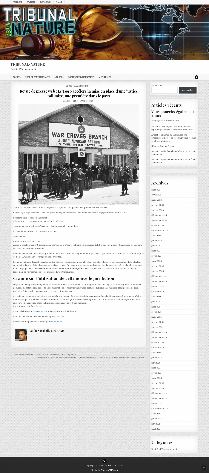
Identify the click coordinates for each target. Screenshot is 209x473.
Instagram (45, 2)
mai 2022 (155, 429)
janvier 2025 (157, 271)
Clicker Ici (60, 322)
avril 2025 (156, 256)
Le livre (61, 316)
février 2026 (157, 205)
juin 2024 (155, 302)
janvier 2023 (157, 388)
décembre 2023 (159, 332)
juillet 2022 (156, 419)
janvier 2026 (157, 210)
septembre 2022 (159, 408)
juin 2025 (155, 246)
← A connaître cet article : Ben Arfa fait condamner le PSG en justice (43, 355)
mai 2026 (155, 190)
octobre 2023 (157, 342)
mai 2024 (155, 307)
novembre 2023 (159, 337)
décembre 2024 (159, 276)
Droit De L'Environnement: (79, 85)
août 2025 (156, 235)
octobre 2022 (157, 403)
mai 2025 (155, 251)
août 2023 (156, 352)
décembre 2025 (159, 215)
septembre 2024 (159, 291)
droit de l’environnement (81, 77)
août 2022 (156, 414)
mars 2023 (156, 378)
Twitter (31, 2)
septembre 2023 (159, 347)
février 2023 (157, 383)
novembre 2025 (159, 220)
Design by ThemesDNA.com (104, 470)
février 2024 (157, 322)
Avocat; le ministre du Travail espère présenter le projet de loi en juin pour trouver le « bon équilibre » (173, 138)
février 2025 (157, 266)
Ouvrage (42, 311)
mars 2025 (156, 261)
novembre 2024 (159, 281)
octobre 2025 (157, 225)
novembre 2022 (159, 398)
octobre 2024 (157, 286)
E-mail (59, 2)
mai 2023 (155, 368)
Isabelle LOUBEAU (71, 101)
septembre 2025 (159, 230)
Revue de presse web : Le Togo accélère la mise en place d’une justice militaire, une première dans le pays (79, 93)
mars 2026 (156, 200)
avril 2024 (156, 312)
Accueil (17, 77)
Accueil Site (105, 77)
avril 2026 (156, 195)
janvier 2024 (157, 327)
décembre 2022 (159, 393)
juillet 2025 (156, 241)
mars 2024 (156, 317)
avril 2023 (156, 373)
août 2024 (156, 296)
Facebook (17, 2)
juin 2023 (155, 363)
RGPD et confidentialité (37, 77)
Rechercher (157, 85)
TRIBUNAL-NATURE (28, 64)
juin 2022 (155, 424)
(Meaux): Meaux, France (162, 146)
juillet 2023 (156, 358)
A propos (59, 77)
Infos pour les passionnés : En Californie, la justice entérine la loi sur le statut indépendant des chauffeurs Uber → (92, 358)
